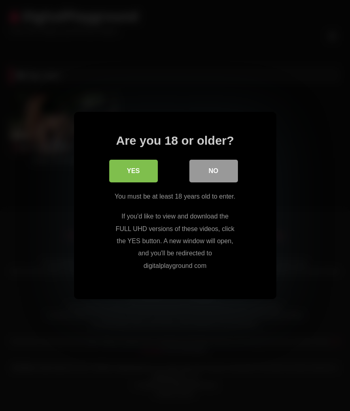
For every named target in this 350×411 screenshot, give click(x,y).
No (213, 170)
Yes (133, 170)
